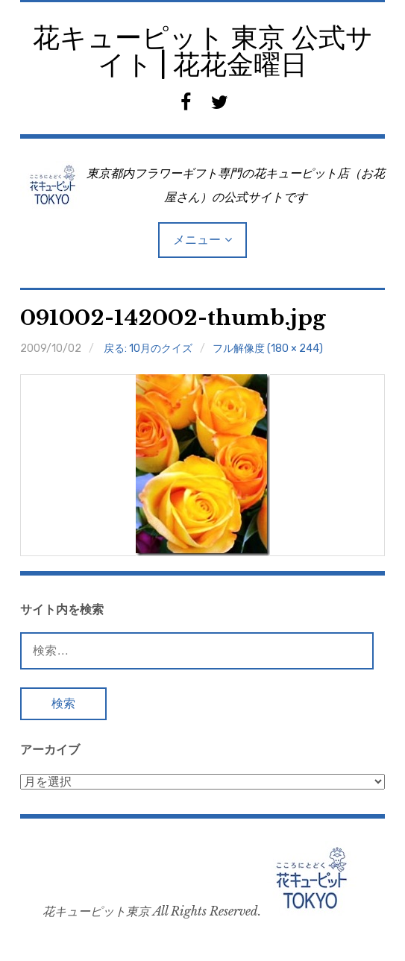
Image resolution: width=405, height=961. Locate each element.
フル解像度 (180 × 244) (268, 348)
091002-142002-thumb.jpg (173, 318)
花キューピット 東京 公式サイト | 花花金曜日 (203, 51)
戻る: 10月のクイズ (148, 348)
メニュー (197, 240)
